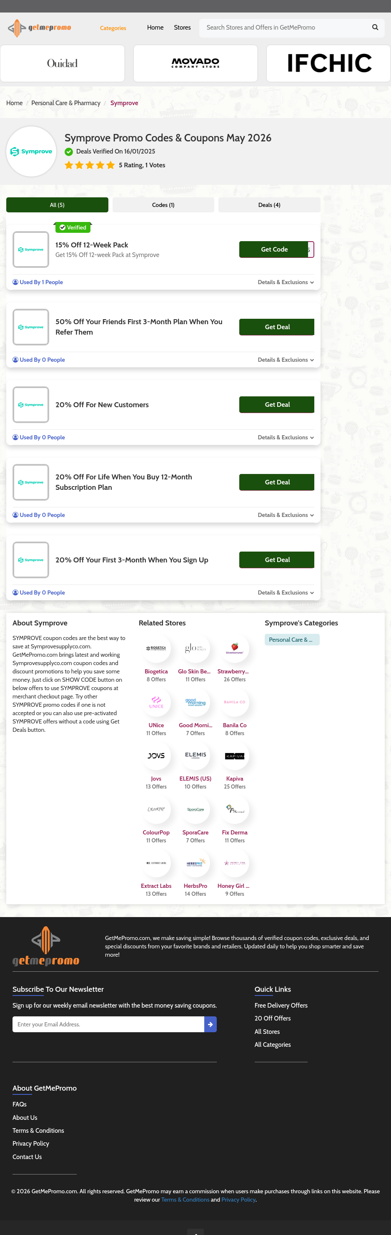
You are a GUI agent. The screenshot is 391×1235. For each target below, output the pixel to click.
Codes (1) (163, 205)
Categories (113, 28)
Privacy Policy (31, 1143)
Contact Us (27, 1157)
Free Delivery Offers (281, 1005)
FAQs (20, 1104)
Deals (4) (269, 205)
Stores (182, 27)
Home (155, 27)
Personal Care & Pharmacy (65, 103)
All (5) (57, 205)
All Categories (273, 1044)
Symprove (124, 103)
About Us (25, 1118)
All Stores (267, 1032)
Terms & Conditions (38, 1130)
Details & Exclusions (283, 282)
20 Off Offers (273, 1018)
